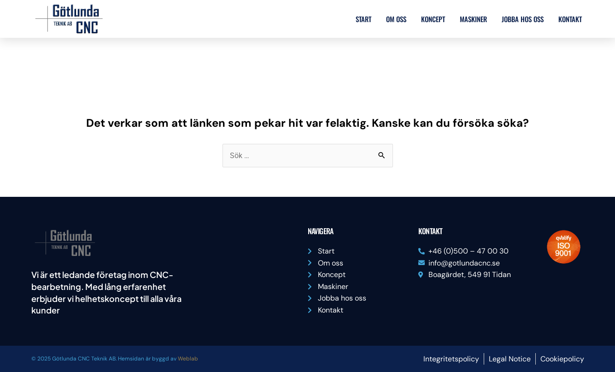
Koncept (433, 19)
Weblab (188, 358)
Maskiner (473, 19)
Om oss (396, 19)
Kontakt (570, 19)
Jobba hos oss (523, 19)
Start (363, 19)
